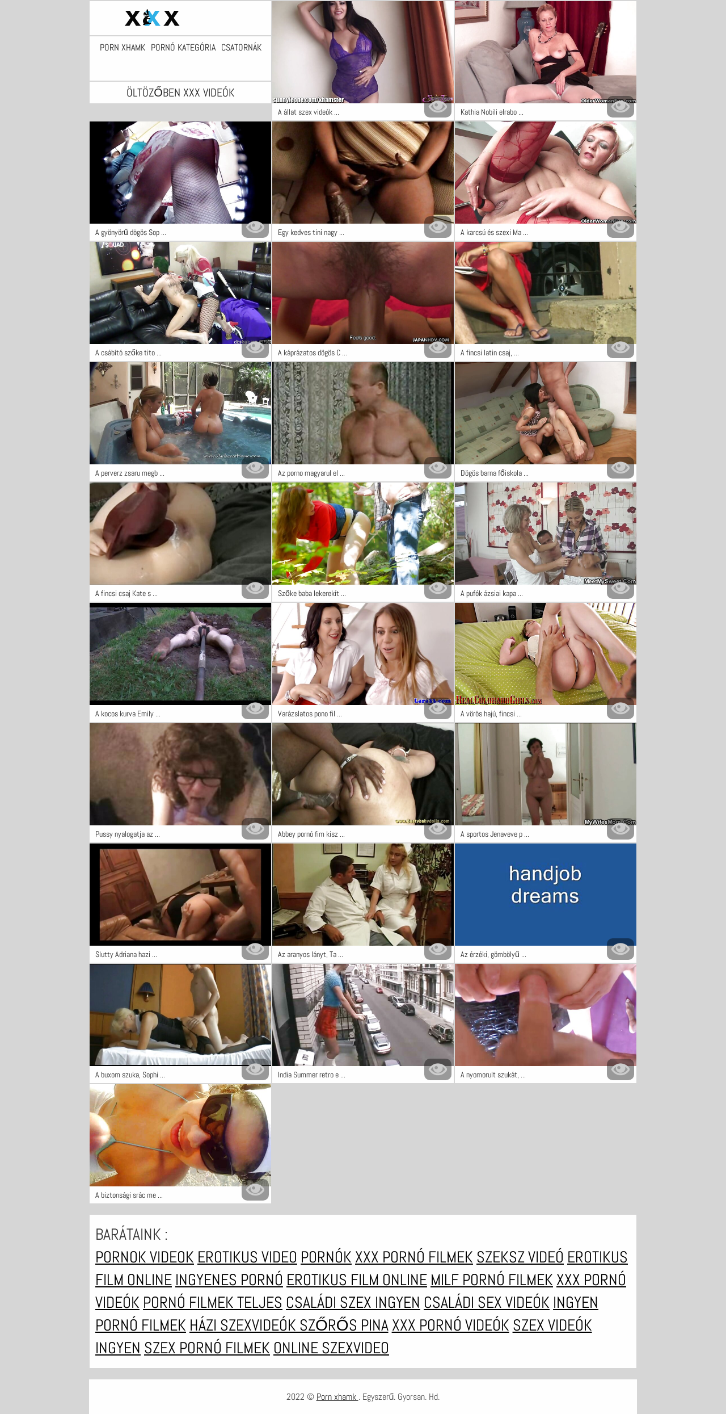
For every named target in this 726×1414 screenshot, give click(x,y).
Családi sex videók (487, 1302)
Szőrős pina (344, 1325)
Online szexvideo (331, 1348)
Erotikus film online (356, 1280)
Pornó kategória (183, 47)
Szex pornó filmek (207, 1348)
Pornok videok (144, 1257)
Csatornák (241, 47)
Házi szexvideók (244, 1325)
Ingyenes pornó (229, 1280)
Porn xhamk (122, 47)
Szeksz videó (520, 1257)
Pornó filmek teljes (212, 1302)
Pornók (326, 1257)
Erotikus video (247, 1257)
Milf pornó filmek (491, 1280)
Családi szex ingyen (353, 1302)
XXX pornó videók (450, 1325)
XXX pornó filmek (414, 1257)
